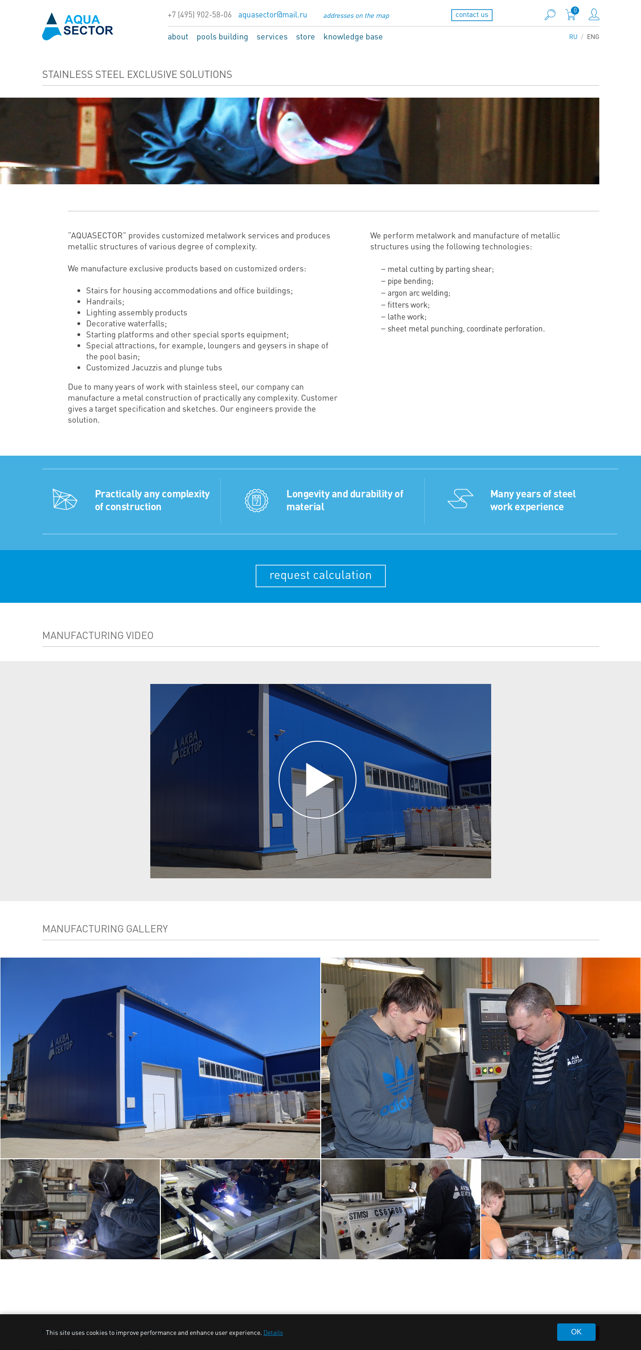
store (305, 36)
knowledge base (353, 36)
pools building (222, 36)
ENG (593, 36)
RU (573, 36)
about (178, 36)
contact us (471, 14)
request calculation (320, 574)
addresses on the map (356, 15)
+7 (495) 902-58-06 (200, 14)
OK (576, 1332)
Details (273, 1332)
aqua (78, 26)
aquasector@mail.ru (272, 14)
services (272, 36)
